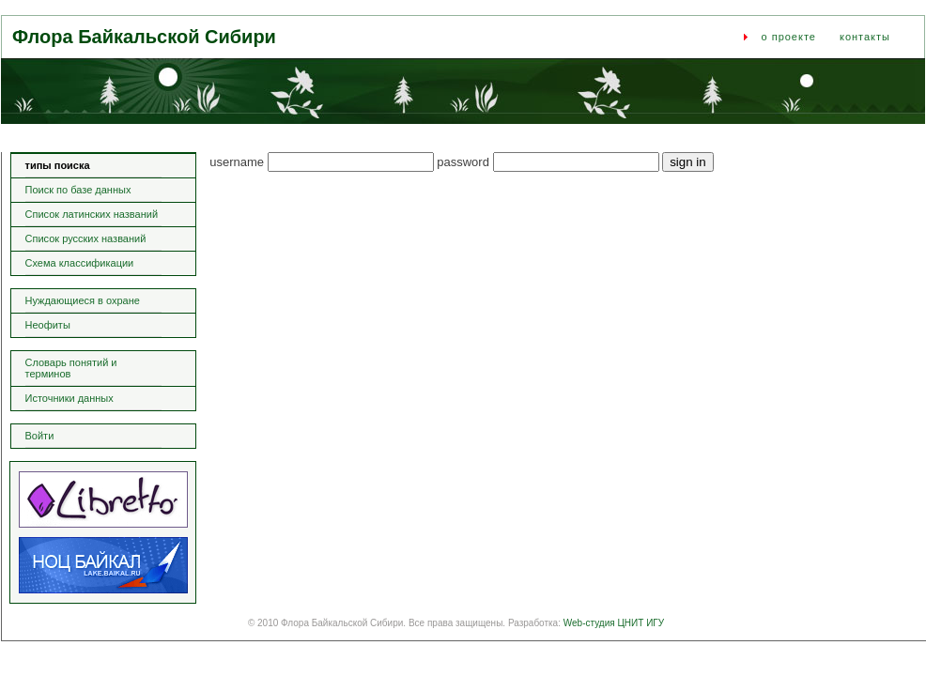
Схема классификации (79, 263)
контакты (865, 36)
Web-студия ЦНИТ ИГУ (613, 623)
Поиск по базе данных (78, 189)
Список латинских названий (92, 214)
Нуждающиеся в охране (82, 300)
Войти (39, 435)
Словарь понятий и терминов (71, 368)
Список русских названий (86, 238)
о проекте (789, 36)
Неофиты (47, 324)
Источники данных (69, 398)
